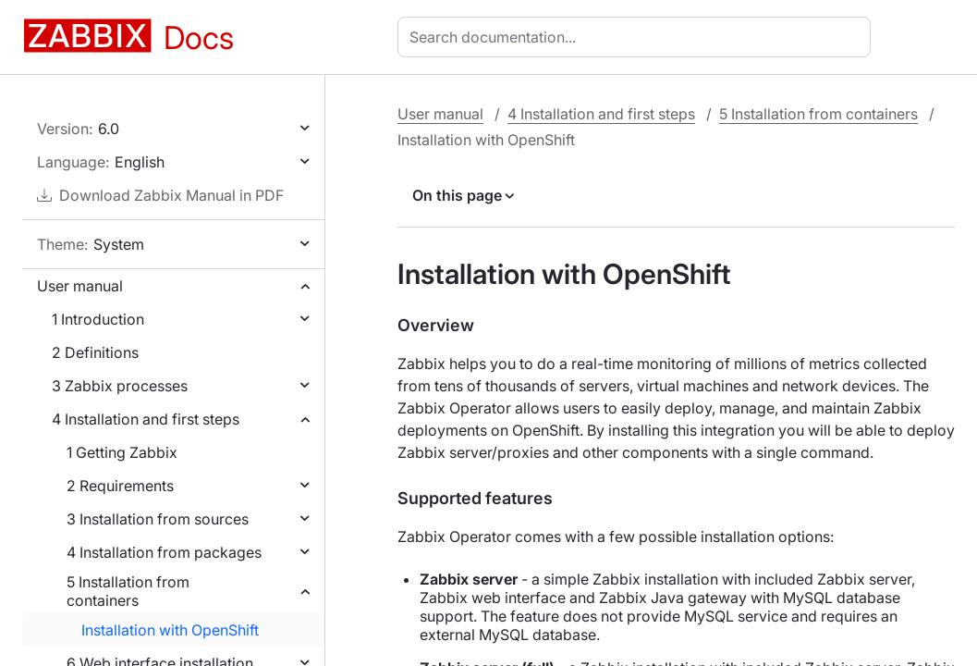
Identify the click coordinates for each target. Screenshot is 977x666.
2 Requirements (120, 485)
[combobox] (637, 37)
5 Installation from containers (128, 591)
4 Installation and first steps (145, 419)
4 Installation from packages (164, 552)
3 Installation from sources (158, 519)
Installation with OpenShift (170, 630)
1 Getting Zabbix (122, 452)
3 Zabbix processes (120, 385)
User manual (80, 286)
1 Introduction (98, 319)
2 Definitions (95, 352)
